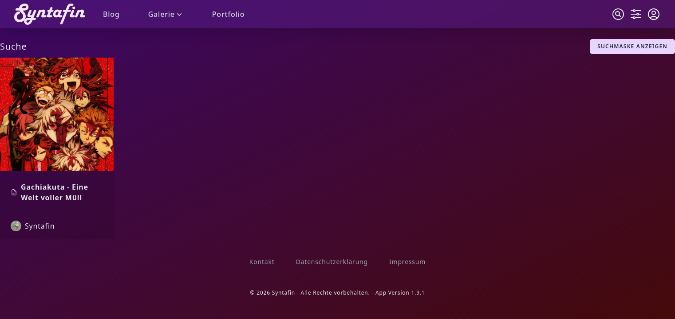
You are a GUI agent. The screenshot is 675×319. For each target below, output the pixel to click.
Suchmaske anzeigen (632, 46)
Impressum (407, 261)
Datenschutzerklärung (332, 261)
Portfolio (228, 14)
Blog (111, 14)
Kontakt (262, 261)
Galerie (166, 14)
